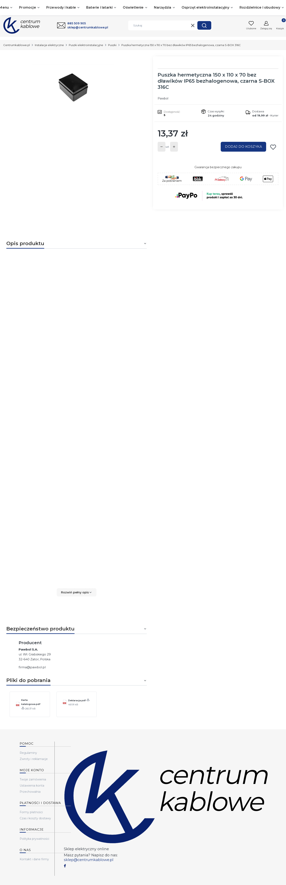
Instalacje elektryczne (49, 45)
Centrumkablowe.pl (16, 45)
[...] (73, 87)
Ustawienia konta (32, 785)
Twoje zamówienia (33, 779)
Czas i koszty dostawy (35, 818)
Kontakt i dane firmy (34, 859)
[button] (204, 25)
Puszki (112, 45)
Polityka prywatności (34, 839)
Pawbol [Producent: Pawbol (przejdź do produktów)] (163, 98)
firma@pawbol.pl (32, 667)
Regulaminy (28, 753)
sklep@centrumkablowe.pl (88, 860)
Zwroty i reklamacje (34, 759)
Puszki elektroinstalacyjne (86, 45)
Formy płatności (31, 812)
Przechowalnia (30, 792)
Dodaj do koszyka (243, 147)
